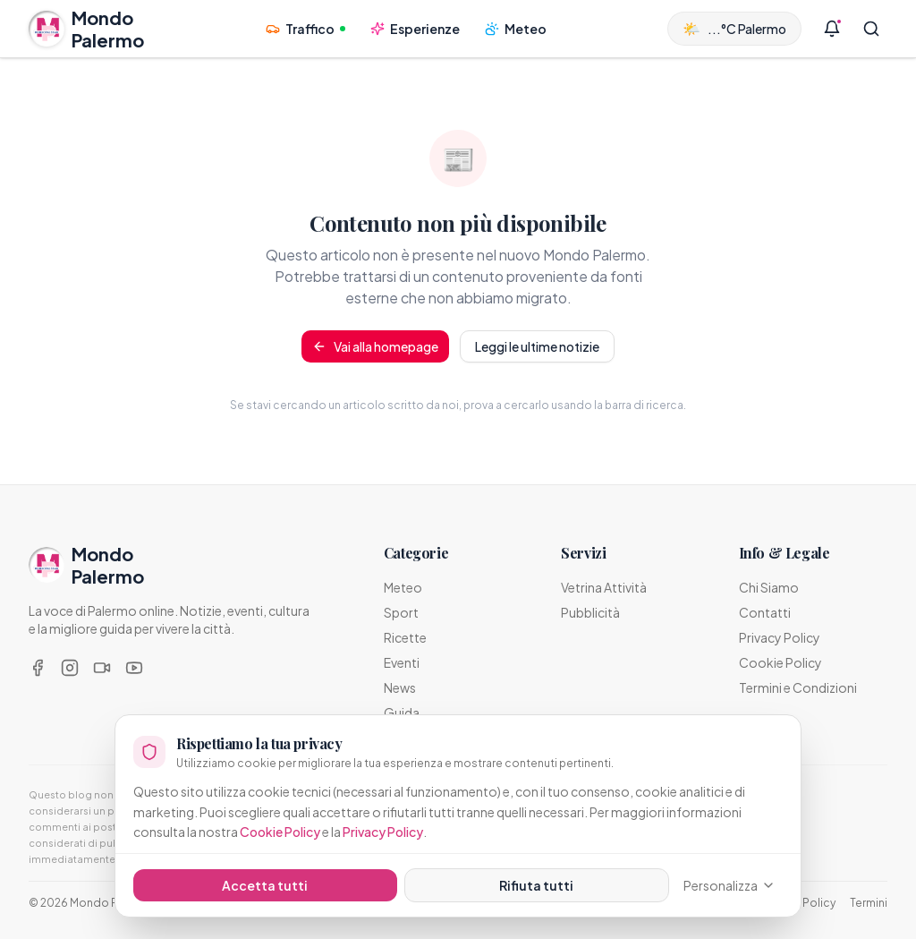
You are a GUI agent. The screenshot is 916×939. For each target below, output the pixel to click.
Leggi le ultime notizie (537, 346)
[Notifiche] (832, 29)
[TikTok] (102, 668)
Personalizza (729, 885)
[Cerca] (871, 29)
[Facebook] (38, 668)
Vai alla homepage (375, 346)
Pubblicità (590, 612)
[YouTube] (134, 668)
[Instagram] (70, 668)
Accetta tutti (265, 885)
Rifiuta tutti (536, 885)
